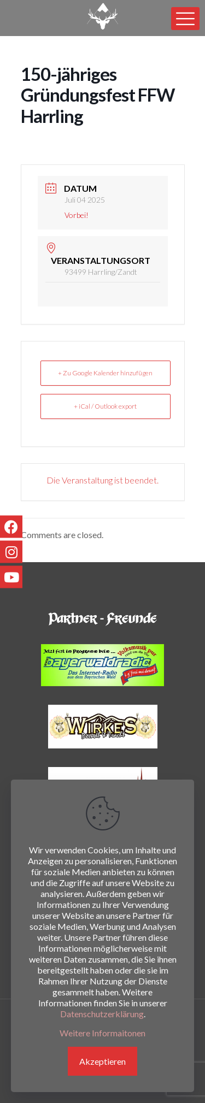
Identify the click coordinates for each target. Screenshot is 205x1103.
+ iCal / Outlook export (105, 406)
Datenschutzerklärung (102, 1013)
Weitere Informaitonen (102, 1033)
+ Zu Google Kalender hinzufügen (105, 373)
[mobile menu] (185, 18)
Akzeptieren (102, 1061)
